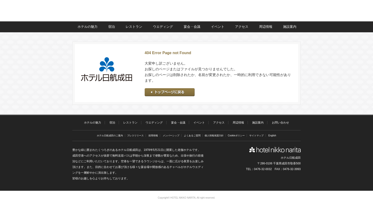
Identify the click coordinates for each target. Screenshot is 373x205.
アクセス (241, 27)
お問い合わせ (280, 122)
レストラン (134, 27)
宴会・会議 (192, 27)
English (272, 135)
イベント (217, 27)
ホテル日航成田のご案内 (110, 135)
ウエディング (163, 27)
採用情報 (153, 135)
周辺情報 (265, 27)
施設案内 (289, 27)
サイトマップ (256, 135)
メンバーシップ (171, 135)
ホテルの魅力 (88, 27)
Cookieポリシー (236, 135)
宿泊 (111, 27)
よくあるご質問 (192, 135)
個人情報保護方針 (214, 135)
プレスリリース (135, 135)
